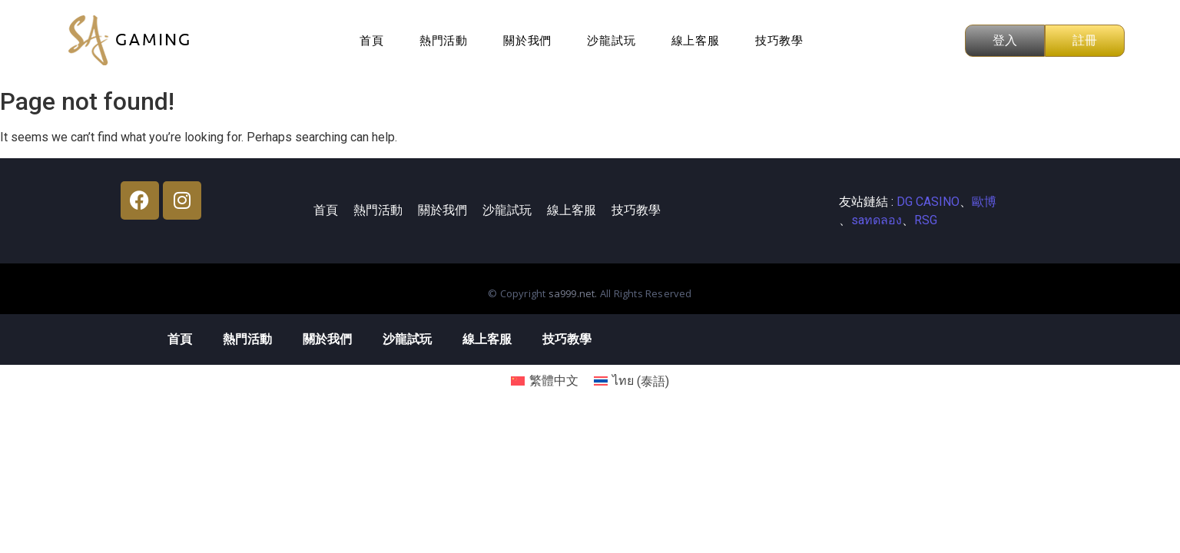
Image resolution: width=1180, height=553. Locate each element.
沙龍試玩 (611, 41)
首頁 (372, 41)
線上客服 (695, 41)
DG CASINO (928, 201)
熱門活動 (443, 41)
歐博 (984, 201)
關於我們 (527, 41)
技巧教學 (779, 41)
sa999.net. (574, 293)
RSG (925, 220)
